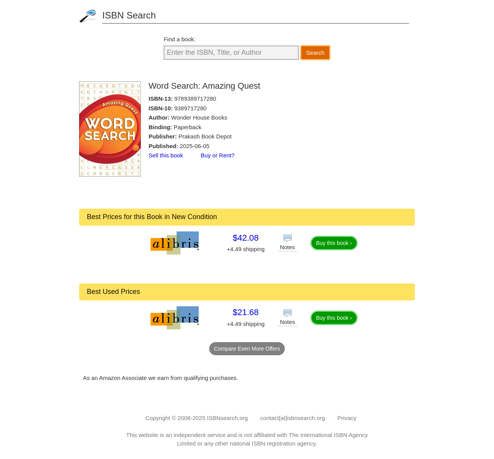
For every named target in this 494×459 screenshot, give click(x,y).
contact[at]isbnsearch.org (292, 418)
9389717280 (190, 108)
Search (315, 52)
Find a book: (180, 39)
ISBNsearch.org (227, 418)
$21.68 (246, 312)
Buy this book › (334, 243)
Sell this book (166, 155)
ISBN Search (129, 15)
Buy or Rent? (218, 155)
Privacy (346, 418)
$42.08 (246, 238)
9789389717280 (195, 98)
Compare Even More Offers (247, 349)
